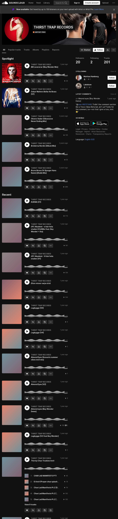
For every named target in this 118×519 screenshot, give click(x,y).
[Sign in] (77, 3)
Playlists (45, 50)
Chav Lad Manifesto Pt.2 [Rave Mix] (49, 499)
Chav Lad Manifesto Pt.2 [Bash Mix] (49, 493)
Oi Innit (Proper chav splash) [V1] (48, 482)
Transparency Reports (102, 134)
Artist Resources (98, 131)
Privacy (85, 129)
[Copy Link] (44, 81)
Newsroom (80, 134)
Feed (38, 3)
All (4, 50)
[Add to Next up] (50, 510)
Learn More (99, 9)
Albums (36, 50)
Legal (78, 129)
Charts (88, 134)
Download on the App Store (83, 123)
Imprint (87, 131)
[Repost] (32, 81)
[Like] (27, 81)
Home (31, 3)
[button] (113, 3)
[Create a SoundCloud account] (91, 3)
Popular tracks (14, 50)
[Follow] (98, 50)
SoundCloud (13, 2)
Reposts (55, 50)
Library (47, 3)
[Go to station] (86, 50)
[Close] (114, 9)
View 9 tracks (30, 504)
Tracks (27, 50)
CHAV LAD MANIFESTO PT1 (45, 476)
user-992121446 (85, 104)
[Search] (61, 3)
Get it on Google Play (99, 123)
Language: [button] (85, 139)
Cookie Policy (94, 129)
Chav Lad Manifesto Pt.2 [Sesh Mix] (49, 487)
